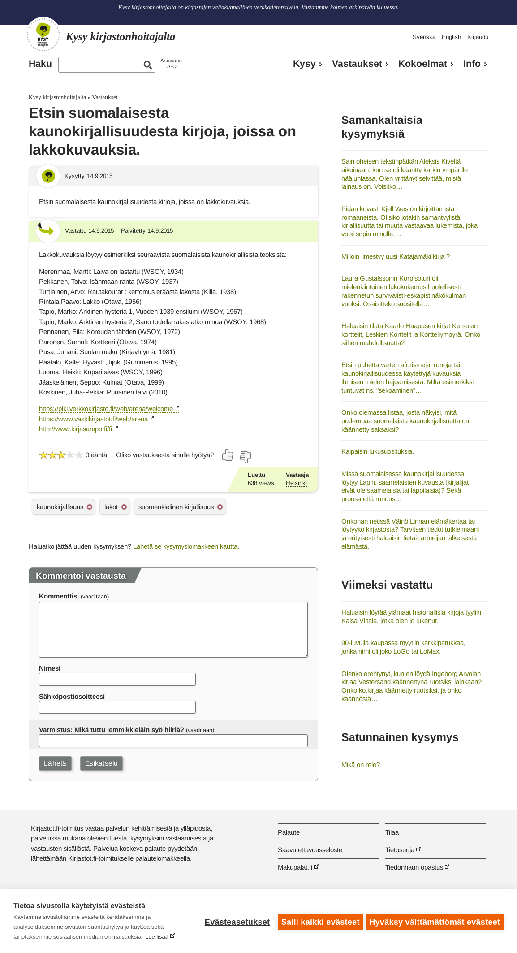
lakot (111, 507)
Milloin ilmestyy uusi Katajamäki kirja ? (395, 256)
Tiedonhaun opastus (414, 867)
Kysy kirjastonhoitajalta (57, 97)
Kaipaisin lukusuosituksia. (377, 451)
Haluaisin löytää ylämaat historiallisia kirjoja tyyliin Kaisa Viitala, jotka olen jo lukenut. (411, 616)
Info (472, 63)
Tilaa (392, 832)
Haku (40, 63)
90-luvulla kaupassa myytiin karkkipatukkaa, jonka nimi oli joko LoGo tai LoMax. (403, 647)
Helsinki (296, 483)
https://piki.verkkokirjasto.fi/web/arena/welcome (106, 408)
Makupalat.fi (295, 867)
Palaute (289, 832)
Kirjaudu (477, 37)
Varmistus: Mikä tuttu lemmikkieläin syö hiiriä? (111, 729)
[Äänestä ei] (245, 457)
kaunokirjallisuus (60, 507)
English (451, 37)
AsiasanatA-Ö (171, 63)
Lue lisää (156, 936)
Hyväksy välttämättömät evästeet (434, 921)
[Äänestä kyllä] (228, 455)
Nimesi (49, 668)
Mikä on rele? (360, 764)
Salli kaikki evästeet (319, 921)
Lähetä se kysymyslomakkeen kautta (185, 546)
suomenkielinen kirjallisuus (176, 507)
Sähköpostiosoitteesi (72, 696)
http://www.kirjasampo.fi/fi (75, 429)
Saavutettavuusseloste (310, 849)
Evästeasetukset (235, 921)
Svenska (424, 37)
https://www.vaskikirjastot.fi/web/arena (93, 419)
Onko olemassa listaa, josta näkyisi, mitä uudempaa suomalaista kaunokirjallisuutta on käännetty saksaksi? (405, 420)
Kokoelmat (422, 63)
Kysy (304, 63)
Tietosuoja (399, 849)
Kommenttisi (59, 596)
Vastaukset (357, 63)
